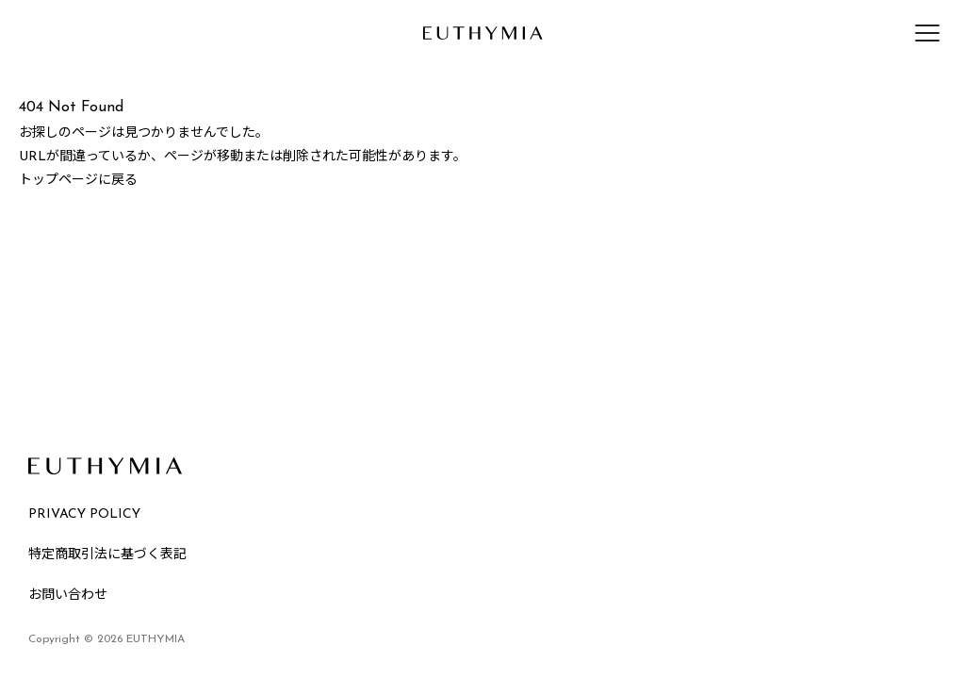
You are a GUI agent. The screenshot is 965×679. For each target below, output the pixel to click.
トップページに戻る (78, 181)
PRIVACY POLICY (84, 514)
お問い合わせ (67, 595)
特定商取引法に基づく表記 (107, 555)
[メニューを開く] (927, 33)
